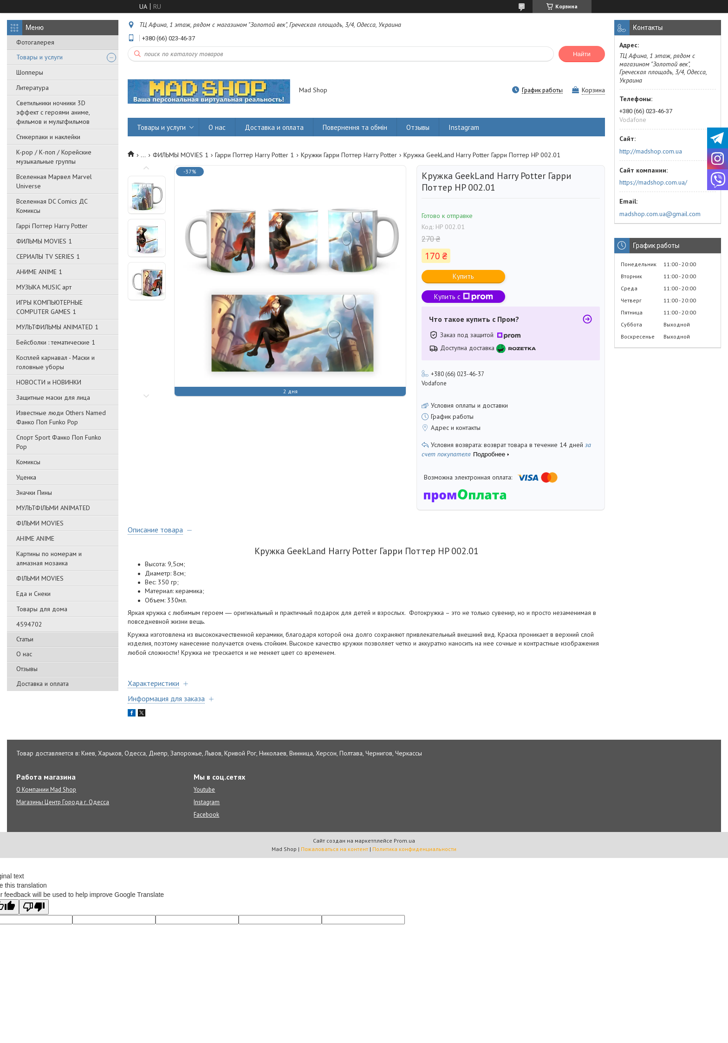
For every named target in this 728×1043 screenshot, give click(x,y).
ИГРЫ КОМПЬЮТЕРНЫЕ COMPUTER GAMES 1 (49, 307)
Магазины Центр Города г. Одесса (62, 802)
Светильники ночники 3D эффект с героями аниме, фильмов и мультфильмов (53, 112)
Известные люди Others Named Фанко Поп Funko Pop (61, 417)
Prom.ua (404, 840)
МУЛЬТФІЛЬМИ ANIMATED (53, 508)
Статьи (24, 639)
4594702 (29, 624)
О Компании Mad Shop (46, 789)
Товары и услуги (39, 57)
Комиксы (28, 462)
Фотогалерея (35, 42)
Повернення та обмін (355, 127)
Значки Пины (34, 492)
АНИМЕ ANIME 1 (39, 272)
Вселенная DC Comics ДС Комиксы (52, 206)
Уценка (26, 477)
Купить (463, 276)
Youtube (204, 789)
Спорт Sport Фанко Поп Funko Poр (58, 442)
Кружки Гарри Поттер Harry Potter (349, 155)
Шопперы (29, 72)
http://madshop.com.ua (650, 151)
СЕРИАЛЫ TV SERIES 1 (48, 256)
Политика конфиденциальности (414, 848)
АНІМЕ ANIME (35, 538)
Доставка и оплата (42, 683)
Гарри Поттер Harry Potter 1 (254, 155)
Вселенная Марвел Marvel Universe (54, 181)
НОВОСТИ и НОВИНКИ (48, 382)
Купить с (463, 296)
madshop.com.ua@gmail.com (660, 214)
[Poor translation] (34, 907)
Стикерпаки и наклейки (48, 137)
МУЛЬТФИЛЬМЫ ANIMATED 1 (57, 327)
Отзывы (27, 669)
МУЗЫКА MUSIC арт (44, 287)
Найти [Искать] (582, 54)
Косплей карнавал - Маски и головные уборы (55, 362)
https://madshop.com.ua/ (653, 182)
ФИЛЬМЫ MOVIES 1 (44, 241)
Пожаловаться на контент (334, 848)
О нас (24, 654)
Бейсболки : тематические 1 (55, 342)
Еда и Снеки (33, 593)
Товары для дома (41, 609)
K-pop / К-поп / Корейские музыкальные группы (53, 157)
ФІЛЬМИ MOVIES (40, 523)
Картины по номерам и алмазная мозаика (49, 558)
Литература (32, 87)
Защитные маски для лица (53, 397)
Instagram (463, 127)
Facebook (206, 815)
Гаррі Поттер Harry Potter (52, 226)
